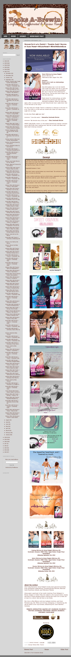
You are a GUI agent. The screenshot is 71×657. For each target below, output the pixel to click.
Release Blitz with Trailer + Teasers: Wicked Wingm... (12, 124)
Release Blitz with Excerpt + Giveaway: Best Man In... (12, 377)
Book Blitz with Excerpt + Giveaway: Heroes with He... (11, 402)
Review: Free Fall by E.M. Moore (11, 242)
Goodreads (31, 552)
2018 (5, 441)
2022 (5, 69)
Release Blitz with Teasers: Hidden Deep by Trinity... (12, 205)
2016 (5, 446)
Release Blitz (36, 645)
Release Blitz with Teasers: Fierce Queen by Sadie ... (12, 367)
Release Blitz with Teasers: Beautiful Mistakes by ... (12, 398)
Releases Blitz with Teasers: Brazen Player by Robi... (12, 168)
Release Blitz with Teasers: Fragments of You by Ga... (12, 225)
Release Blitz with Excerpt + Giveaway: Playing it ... (12, 301)
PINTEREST (41, 612)
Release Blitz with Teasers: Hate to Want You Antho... (12, 228)
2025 (5, 63)
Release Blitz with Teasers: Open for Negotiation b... (12, 268)
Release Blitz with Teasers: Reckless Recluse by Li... (12, 252)
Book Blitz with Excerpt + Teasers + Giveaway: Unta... (11, 260)
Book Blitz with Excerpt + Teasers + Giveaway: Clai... (12, 85)
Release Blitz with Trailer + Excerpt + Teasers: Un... (12, 394)
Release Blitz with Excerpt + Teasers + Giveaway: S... (12, 116)
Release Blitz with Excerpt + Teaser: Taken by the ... (12, 410)
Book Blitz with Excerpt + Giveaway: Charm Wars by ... (12, 330)
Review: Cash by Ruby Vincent (10, 346)
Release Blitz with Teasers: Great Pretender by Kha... (12, 249)
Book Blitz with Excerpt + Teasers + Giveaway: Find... (13, 294)
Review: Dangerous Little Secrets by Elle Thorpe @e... (11, 131)
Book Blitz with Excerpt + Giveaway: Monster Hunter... (11, 153)
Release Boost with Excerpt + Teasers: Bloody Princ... (12, 314)
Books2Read (46, 554)
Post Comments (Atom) (37, 653)
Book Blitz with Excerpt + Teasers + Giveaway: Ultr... (12, 195)
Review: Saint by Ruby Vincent (11, 380)
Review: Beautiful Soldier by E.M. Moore (12, 146)
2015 (5, 448)
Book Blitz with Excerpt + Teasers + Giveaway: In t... (12, 175)
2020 (5, 437)
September (8, 80)
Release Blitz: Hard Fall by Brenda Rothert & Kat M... (12, 231)
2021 (5, 71)
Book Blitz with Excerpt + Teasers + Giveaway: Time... (11, 158)
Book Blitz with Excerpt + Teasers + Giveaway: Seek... (11, 406)
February (8, 433)
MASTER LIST (47, 609)
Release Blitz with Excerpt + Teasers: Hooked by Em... (12, 287)
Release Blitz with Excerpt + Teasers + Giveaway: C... (12, 350)
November (8, 75)
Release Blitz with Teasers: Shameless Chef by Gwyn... (12, 171)
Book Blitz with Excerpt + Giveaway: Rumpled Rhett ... (12, 361)
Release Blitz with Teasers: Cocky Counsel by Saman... (12, 127)
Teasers (42, 645)
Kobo (46, 552)
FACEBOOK (55, 609)
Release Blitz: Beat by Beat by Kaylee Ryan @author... (12, 274)
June (7, 424)
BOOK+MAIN (50, 612)
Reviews (13, 36)
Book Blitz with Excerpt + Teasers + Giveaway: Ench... (11, 322)
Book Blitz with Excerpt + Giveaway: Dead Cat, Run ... (12, 192)
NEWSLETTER (37, 609)
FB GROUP (62, 609)
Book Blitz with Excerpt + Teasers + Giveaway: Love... (11, 182)
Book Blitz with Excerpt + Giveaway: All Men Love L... (12, 96)
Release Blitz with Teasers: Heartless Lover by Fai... (12, 189)
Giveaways (23, 36)
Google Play (60, 552)
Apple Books (52, 552)
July (7, 422)
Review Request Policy (37, 36)
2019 (5, 439)
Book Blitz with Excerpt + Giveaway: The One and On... (11, 100)
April (7, 428)
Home (5, 36)
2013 (5, 452)
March (7, 430)
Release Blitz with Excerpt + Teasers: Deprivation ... (12, 271)
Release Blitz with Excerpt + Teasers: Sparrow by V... (12, 215)
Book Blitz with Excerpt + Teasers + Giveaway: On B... (12, 109)
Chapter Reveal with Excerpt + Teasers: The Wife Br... (13, 311)
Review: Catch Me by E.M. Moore (11, 235)
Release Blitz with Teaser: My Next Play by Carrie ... (12, 290)
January (8, 435)
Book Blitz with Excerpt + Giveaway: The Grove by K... (12, 136)
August (7, 420)
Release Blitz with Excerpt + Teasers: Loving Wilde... (12, 113)
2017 (5, 443)
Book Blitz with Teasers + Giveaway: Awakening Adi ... (12, 239)
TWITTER (31, 611)
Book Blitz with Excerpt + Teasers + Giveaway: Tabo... (11, 298)
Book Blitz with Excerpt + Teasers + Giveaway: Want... (11, 264)
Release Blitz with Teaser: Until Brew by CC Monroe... (12, 374)
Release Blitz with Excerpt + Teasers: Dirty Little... (12, 318)
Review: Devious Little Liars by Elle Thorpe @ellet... (12, 139)
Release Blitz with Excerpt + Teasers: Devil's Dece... (12, 208)
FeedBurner (15, 467)
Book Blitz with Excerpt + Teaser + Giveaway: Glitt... (12, 357)
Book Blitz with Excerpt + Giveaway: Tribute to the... (12, 202)
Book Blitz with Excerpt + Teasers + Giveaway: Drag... (11, 105)
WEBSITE (29, 609)
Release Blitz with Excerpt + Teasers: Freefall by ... (12, 277)
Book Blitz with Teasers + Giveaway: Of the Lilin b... (12, 343)
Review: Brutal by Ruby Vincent (11, 333)
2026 (5, 61)
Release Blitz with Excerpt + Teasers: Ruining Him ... (12, 413)
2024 (5, 65)
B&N (42, 552)
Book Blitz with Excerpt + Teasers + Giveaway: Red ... (13, 337)
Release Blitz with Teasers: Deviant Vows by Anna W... (12, 212)
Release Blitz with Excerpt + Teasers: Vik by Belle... (12, 186)
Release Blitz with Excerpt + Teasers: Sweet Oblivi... (12, 417)
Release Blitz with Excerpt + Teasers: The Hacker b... (12, 92)
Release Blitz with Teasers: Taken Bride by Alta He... (12, 284)
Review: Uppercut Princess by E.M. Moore (13, 165)
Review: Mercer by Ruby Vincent (11, 246)
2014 (5, 450)
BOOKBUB (61, 611)
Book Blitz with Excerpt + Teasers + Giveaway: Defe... (11, 354)
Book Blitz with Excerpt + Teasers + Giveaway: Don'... (13, 340)
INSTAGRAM (46, 611)
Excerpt (30, 645)
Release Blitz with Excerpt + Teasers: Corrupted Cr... (12, 221)
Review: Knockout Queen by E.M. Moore (12, 143)
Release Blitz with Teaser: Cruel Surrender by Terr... (12, 88)
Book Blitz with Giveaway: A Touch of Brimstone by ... (12, 305)
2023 (5, 67)
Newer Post (28, 650)
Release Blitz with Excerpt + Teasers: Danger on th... (12, 364)
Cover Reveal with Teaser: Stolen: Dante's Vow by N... (12, 391)
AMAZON (54, 611)
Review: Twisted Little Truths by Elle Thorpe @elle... (12, 82)
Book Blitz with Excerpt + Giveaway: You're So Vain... (12, 199)
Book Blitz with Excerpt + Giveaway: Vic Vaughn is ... (12, 383)
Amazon (37, 552)
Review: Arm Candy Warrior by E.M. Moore (12, 162)
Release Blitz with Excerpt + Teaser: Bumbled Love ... (12, 281)
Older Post (64, 650)
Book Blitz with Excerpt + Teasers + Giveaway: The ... (13, 178)
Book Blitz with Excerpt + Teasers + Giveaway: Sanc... (11, 388)
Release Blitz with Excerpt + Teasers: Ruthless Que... (12, 218)
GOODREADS (38, 611)
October (8, 77)
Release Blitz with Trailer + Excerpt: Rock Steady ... (12, 308)
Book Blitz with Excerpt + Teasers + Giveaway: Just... (12, 326)
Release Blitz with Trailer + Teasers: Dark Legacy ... (12, 370)
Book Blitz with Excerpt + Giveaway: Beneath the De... (12, 149)
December (8, 73)
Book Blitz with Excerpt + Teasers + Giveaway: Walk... (11, 120)
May (7, 426)
